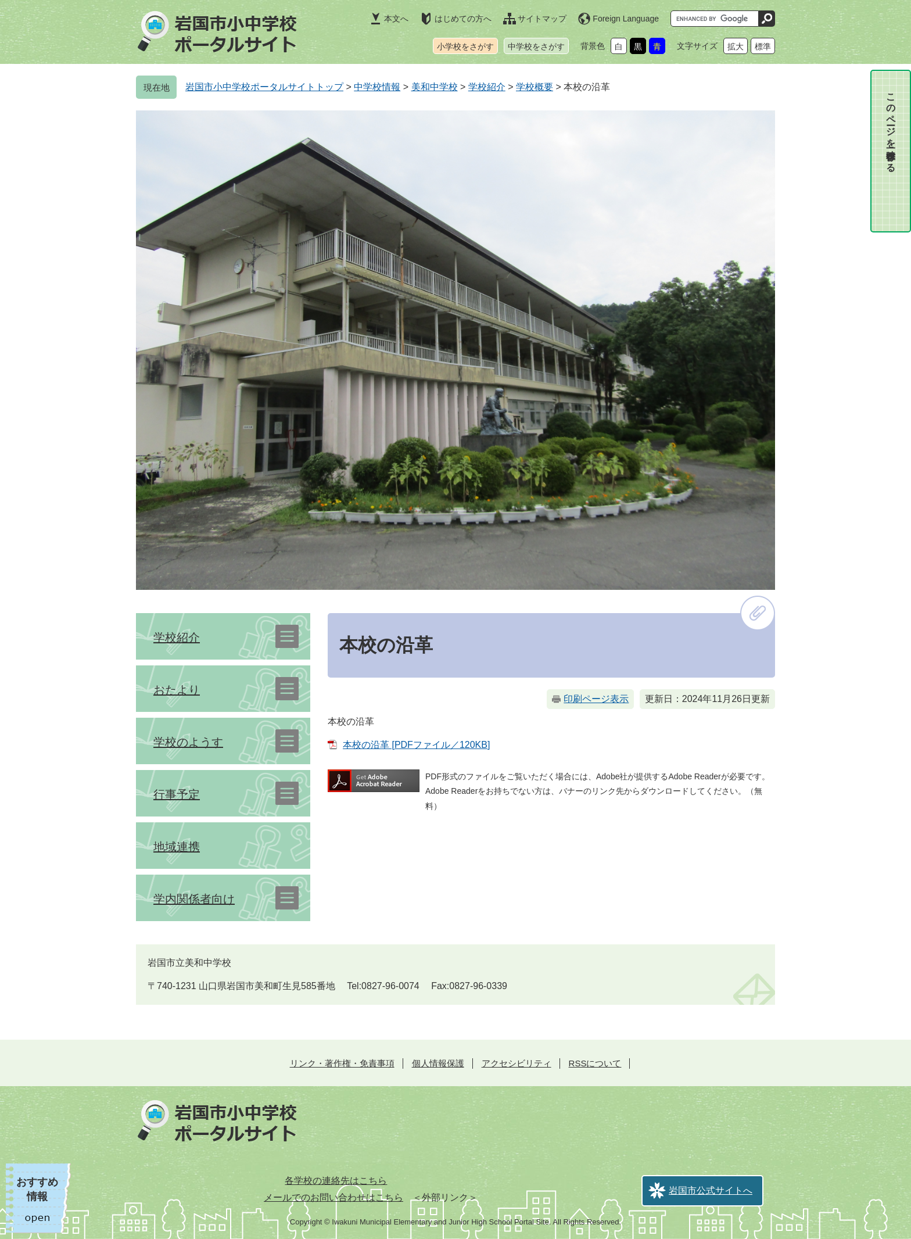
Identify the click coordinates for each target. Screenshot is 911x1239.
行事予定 (176, 794)
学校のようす (188, 742)
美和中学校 (434, 87)
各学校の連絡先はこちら (336, 1181)
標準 (763, 46)
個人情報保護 (438, 1063)
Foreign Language (626, 18)
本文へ (396, 18)
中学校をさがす (536, 46)
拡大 (735, 46)
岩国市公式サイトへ (710, 1190)
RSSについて (595, 1063)
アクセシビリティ (516, 1063)
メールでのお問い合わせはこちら (333, 1197)
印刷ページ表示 (596, 699)
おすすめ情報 (37, 1189)
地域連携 (176, 846)
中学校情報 (377, 87)
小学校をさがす (465, 46)
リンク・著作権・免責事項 (342, 1063)
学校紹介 (486, 87)
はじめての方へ (463, 18)
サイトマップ (542, 18)
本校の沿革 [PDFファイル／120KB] (416, 745)
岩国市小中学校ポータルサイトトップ (264, 87)
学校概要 (534, 87)
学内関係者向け (194, 899)
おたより (176, 689)
